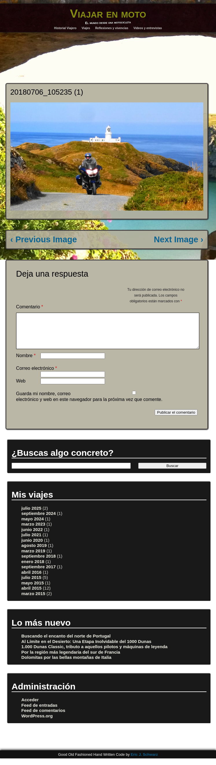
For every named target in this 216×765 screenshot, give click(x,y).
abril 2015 (31, 594)
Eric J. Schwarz (144, 761)
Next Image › (178, 239)
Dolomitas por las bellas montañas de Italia (66, 664)
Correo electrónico (36, 375)
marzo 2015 (33, 600)
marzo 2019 (33, 557)
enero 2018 (32, 568)
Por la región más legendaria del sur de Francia (70, 659)
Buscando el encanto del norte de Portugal (66, 642)
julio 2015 (31, 584)
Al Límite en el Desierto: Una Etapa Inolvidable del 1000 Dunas (86, 648)
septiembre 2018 (38, 562)
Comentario (29, 306)
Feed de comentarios (43, 717)
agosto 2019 (34, 552)
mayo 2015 (32, 589)
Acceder (30, 706)
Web (21, 387)
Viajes (86, 28)
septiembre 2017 (38, 573)
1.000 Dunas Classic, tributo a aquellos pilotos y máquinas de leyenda (94, 653)
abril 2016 (31, 579)
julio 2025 (31, 515)
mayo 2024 (32, 525)
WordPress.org (37, 722)
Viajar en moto (108, 13)
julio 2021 (31, 541)
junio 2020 (32, 547)
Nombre (26, 362)
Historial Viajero (65, 28)
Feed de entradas (39, 712)
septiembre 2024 (38, 520)
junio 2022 (32, 536)
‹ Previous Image (43, 239)
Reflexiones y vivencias (111, 28)
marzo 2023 (33, 530)
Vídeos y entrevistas (147, 28)
